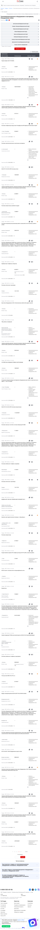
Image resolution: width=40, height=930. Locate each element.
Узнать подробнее (6, 926)
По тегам (2, 908)
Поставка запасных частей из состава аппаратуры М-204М (13, 424)
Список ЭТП (3, 915)
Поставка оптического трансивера (8, 285)
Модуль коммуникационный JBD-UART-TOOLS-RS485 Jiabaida (14, 693)
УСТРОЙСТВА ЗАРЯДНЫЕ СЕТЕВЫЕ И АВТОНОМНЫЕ (12, 362)
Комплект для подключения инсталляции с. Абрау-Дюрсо (13, 517)
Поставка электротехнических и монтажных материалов (13, 143)
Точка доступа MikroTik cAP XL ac (8, 675)
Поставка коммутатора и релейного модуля (10, 205)
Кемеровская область (6, 176)
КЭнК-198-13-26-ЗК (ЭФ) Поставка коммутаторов (11, 406)
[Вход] (37, 1)
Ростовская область (5, 560)
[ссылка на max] (38, 890)
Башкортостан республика (7, 508)
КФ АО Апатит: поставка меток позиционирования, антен (13, 570)
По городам (3, 910)
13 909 (26, 851)
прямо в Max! (21, 920)
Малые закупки (4, 913)
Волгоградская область (6, 333)
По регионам (3, 906)
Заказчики (3, 912)
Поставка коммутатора (6, 534)
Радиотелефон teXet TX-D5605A (8, 60)
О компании (30, 903)
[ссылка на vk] (30, 890)
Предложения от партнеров (19, 910)
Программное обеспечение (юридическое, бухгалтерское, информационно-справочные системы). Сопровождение (33, 90)
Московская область (6, 741)
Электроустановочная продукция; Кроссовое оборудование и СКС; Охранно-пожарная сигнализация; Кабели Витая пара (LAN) (19, 770)
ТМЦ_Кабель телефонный (7, 321)
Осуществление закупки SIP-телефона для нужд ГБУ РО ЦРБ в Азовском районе (18, 552)
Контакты (30, 905)
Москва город (4, 68)
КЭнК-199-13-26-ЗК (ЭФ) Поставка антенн (10, 168)
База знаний (16, 903)
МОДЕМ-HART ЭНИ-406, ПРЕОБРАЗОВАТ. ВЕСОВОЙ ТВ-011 (13, 499)
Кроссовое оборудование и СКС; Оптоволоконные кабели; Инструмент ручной (17, 302)
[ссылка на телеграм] (36, 890)
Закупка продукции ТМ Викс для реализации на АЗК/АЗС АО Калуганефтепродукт (18, 635)
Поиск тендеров (4, 903)
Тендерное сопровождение (19, 905)
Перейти (23, 857)
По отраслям (3, 905)
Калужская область (5, 646)
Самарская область (5, 292)
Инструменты (31, 308)
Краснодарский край (6, 526)
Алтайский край (5, 683)
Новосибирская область (6, 471)
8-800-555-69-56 (7, 889)
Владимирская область (6, 701)
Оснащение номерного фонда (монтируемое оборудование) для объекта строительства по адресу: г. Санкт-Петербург (20, 381)
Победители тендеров (18, 912)
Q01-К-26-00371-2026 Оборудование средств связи (12, 751)
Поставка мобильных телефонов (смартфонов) (11, 656)
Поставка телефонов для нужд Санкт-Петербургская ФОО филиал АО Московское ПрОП (19, 125)
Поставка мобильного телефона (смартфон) (10, 463)
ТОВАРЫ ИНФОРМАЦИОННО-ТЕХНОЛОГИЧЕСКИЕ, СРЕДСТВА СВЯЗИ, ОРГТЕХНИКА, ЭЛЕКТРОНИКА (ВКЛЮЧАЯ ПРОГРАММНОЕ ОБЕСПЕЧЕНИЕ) (19, 107)
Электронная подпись (18, 906)
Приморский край (5, 253)
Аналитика (16, 908)
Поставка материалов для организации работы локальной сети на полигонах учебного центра (19, 224)
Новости (29, 906)
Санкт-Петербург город (6, 133)
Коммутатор (4, 588)
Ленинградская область (6, 759)
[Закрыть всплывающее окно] (37, 920)
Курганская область (5, 214)
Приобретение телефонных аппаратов (9, 263)
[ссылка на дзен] (33, 890)
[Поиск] (2, 5)
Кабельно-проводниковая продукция (32, 328)
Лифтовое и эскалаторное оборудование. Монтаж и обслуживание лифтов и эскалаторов (33, 622)
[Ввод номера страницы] (17, 857)
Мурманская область (6, 542)
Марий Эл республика (6, 432)
